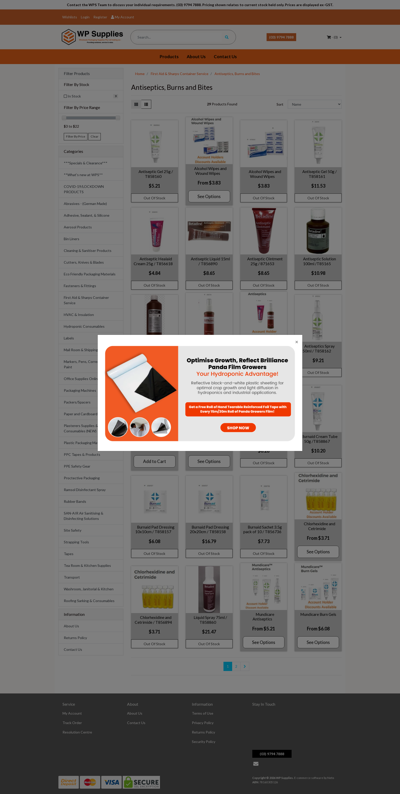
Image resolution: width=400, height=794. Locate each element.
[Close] (296, 341)
